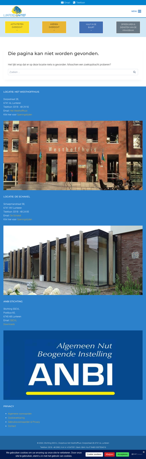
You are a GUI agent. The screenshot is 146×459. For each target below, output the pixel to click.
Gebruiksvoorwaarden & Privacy (24, 422)
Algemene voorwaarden (20, 413)
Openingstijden (24, 114)
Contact (12, 426)
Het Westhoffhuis (18, 110)
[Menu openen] (136, 11)
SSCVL (13, 320)
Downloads (9, 324)
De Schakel (15, 215)
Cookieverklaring (16, 417)
